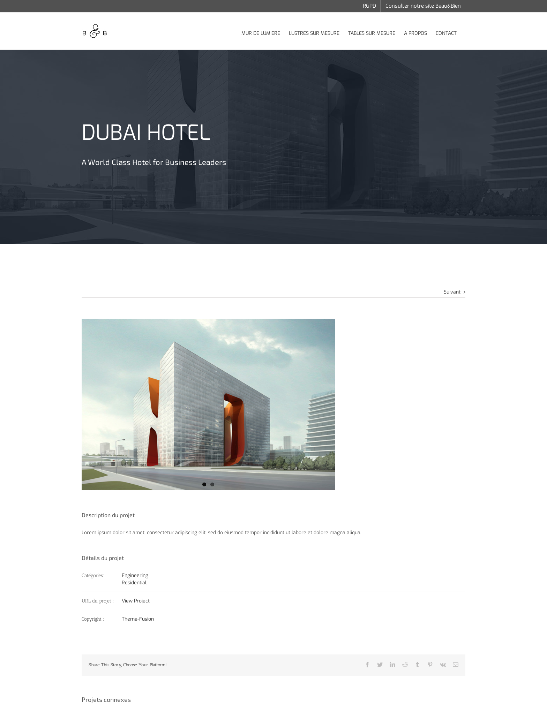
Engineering (135, 575)
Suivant (452, 292)
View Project (136, 601)
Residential (134, 582)
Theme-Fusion (138, 619)
